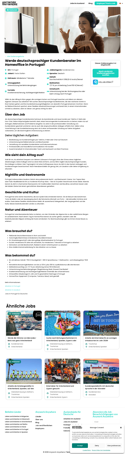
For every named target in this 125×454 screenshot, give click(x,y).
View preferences (114, 446)
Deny (97, 446)
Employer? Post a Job (106, 3)
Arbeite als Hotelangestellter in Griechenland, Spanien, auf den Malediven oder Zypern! (21, 388)
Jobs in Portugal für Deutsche (16, 294)
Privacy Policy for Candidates (101, 450)
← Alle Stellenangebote (14, 56)
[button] (121, 428)
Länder (38, 416)
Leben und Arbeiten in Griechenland (18, 422)
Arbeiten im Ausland (71, 419)
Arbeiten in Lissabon (12, 290)
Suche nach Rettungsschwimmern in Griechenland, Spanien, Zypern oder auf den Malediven (61, 340)
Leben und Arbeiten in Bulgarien (17, 416)
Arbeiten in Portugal (12, 286)
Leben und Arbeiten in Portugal (16, 429)
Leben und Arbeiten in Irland (15, 427)
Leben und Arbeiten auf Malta (16, 424)
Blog (91, 3)
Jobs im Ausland (77, 3)
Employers (39, 428)
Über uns (39, 419)
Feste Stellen (20, 73)
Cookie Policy (87, 450)
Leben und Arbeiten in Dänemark (17, 419)
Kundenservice (68, 70)
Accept (80, 446)
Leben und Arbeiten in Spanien (16, 432)
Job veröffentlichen (43, 425)
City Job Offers (106, 82)
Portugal (14, 70)
